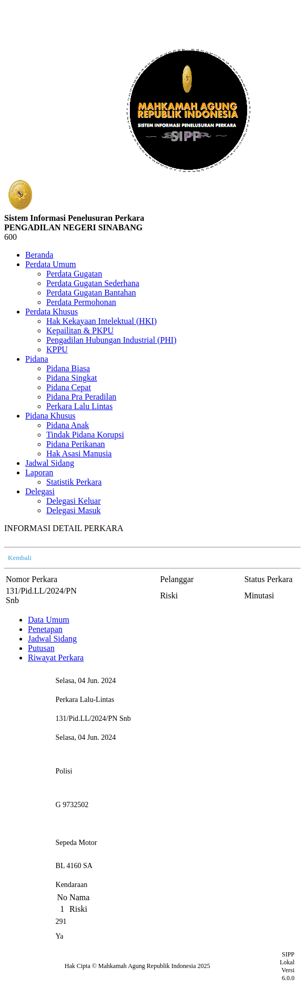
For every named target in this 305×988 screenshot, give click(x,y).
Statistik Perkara (73, 481)
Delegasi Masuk (73, 510)
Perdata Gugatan (74, 273)
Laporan (39, 472)
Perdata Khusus (51, 311)
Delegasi (40, 491)
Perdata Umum (50, 264)
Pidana (36, 358)
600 (10, 236)
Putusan (41, 648)
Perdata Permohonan (81, 302)
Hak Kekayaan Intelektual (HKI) (101, 321)
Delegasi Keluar (73, 500)
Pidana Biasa (68, 368)
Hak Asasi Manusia (78, 453)
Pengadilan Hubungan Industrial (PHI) (111, 339)
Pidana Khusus (50, 415)
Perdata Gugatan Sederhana (92, 283)
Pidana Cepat (68, 387)
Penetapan (45, 629)
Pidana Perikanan (75, 444)
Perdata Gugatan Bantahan (91, 292)
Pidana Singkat (71, 377)
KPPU (57, 349)
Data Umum (48, 619)
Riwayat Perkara (56, 657)
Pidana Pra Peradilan (81, 396)
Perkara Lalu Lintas (79, 406)
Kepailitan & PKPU (80, 330)
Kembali (20, 558)
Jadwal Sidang (49, 463)
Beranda (39, 254)
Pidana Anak (67, 425)
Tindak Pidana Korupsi (85, 434)
